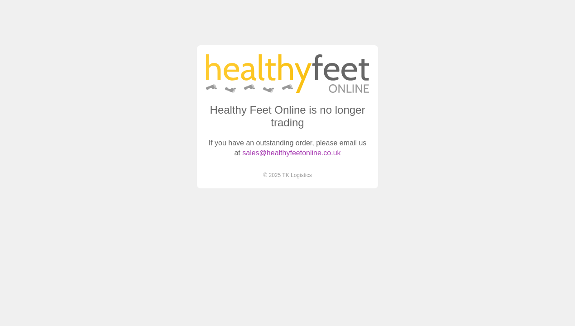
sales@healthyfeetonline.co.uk (291, 153)
